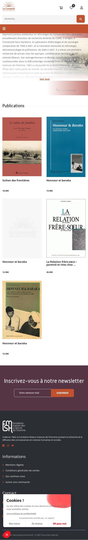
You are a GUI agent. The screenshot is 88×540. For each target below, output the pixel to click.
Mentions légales (14, 464)
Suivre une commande (17, 482)
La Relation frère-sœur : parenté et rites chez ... (61, 263)
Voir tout (45, 79)
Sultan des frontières (15, 180)
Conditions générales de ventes (22, 470)
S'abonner (62, 393)
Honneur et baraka (58, 180)
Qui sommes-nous (15, 476)
